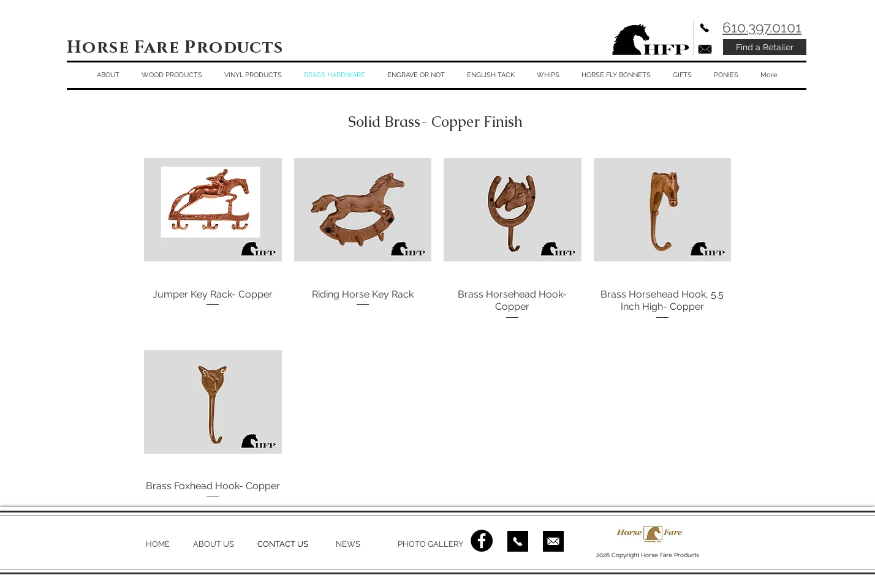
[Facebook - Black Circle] (482, 541)
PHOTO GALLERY (430, 544)
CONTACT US (282, 544)
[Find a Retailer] (764, 47)
